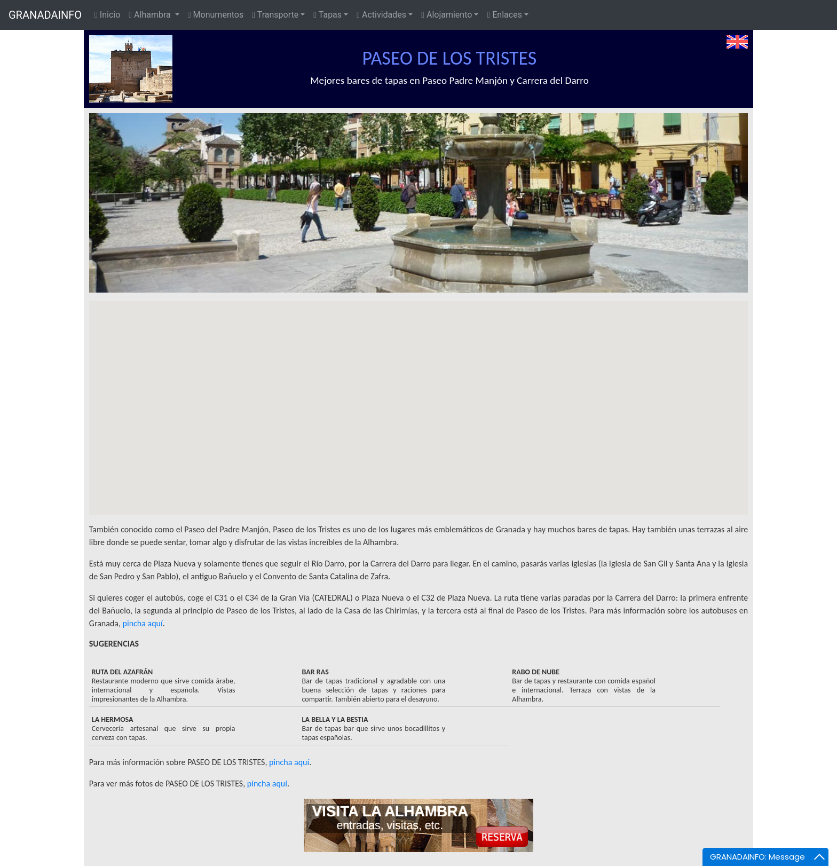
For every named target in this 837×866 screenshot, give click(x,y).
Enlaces (504, 15)
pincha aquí (143, 623)
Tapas (327, 15)
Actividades (381, 15)
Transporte (275, 15)
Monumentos (215, 15)
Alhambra (150, 15)
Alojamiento (446, 15)
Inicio (107, 15)
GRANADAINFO (45, 15)
